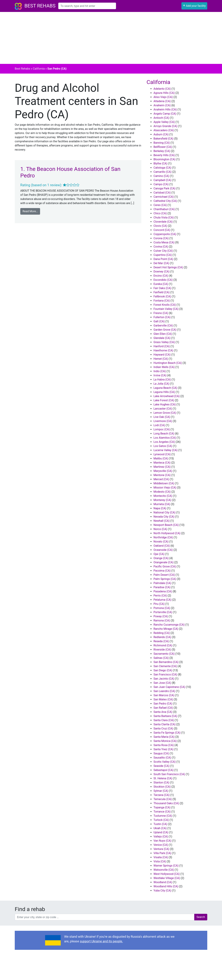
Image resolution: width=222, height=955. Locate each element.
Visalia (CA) (160, 857)
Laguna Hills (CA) (164, 392)
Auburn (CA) (161, 134)
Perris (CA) (160, 595)
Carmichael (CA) (163, 196)
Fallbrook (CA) (162, 296)
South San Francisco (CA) (169, 774)
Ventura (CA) (161, 849)
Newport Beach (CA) (166, 525)
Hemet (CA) (160, 358)
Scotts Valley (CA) (164, 761)
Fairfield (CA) (161, 292)
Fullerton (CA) (161, 317)
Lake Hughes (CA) (164, 404)
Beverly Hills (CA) (164, 155)
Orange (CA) (161, 558)
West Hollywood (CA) (166, 874)
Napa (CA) (159, 508)
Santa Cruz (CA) (163, 728)
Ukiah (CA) (160, 828)
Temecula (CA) (162, 799)
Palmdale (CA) (162, 583)
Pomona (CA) (161, 608)
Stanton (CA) (161, 782)
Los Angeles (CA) (164, 441)
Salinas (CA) (161, 658)
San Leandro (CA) (164, 691)
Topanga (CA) (161, 807)
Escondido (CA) (163, 279)
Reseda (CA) (161, 641)
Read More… (30, 211)
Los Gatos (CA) (162, 446)
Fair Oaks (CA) (162, 288)
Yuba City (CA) (162, 890)
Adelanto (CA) (162, 88)
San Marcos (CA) (163, 695)
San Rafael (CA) (163, 707)
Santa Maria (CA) (164, 736)
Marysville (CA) (162, 471)
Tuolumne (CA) (162, 815)
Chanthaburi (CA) (164, 209)
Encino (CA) (160, 275)
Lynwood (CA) (162, 454)
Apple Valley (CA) (164, 122)
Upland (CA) (160, 832)
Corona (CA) (161, 238)
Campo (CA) (161, 184)
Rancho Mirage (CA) (165, 628)
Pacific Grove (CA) (164, 566)
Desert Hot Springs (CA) (168, 267)
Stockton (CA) (162, 786)
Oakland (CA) (161, 545)
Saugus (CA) (161, 753)
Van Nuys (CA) (162, 840)
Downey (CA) (161, 271)
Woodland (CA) (162, 882)
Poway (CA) (160, 616)
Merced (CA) (161, 479)
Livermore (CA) (162, 421)
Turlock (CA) (161, 820)
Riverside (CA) (162, 649)
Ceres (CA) (160, 205)
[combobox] (87, 6)
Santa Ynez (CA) (163, 749)
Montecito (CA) (162, 495)
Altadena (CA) (162, 101)
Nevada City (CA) (163, 516)
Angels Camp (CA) (164, 113)
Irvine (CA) (159, 375)
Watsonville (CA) (163, 869)
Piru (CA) (159, 604)
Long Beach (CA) (163, 433)
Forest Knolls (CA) (164, 304)
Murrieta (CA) (161, 504)
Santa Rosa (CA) (163, 745)
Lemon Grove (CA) (164, 412)
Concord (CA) (161, 230)
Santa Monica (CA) (165, 741)
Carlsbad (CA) (162, 192)
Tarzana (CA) (161, 795)
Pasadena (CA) (162, 591)
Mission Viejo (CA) (164, 487)
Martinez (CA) (162, 466)
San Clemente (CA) (165, 666)
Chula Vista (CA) (163, 217)
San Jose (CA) (162, 682)
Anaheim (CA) (162, 105)
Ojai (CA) (158, 554)
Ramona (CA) (161, 620)
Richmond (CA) (162, 645)
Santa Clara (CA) (163, 720)
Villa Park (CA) (162, 853)
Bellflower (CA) (162, 147)
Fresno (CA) (160, 313)
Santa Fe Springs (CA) (167, 732)
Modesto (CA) (162, 491)
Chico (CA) (160, 213)
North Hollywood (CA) (166, 533)
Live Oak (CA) (161, 417)
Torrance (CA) (162, 811)
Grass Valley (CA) (164, 342)
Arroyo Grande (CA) (165, 126)
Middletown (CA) (163, 483)
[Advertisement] (111, 38)
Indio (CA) (159, 371)
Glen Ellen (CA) (162, 333)
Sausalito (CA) (162, 757)
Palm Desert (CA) (164, 574)
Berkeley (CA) (161, 151)
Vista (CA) (159, 861)
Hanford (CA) (161, 346)
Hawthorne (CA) (163, 350)
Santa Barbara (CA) (165, 716)
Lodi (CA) (159, 425)
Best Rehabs (40, 6)
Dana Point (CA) (163, 259)
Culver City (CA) (163, 250)
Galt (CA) (159, 321)
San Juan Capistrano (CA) (169, 687)
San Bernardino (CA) (165, 662)
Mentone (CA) (162, 475)
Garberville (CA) (163, 325)
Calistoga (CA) (162, 167)
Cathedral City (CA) (165, 201)
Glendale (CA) (161, 338)
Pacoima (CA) (162, 570)
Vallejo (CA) (160, 836)
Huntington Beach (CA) (167, 363)
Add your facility (194, 5)
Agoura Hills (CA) (164, 93)
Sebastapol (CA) (163, 770)
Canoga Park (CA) (164, 188)
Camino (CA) (161, 176)
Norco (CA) (160, 529)
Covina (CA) (160, 246)
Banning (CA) (161, 142)
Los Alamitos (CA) (164, 437)
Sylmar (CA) (160, 790)
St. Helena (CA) (162, 778)
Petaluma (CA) (162, 599)
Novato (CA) (161, 541)
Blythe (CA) (160, 163)
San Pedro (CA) (162, 703)
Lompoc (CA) (161, 429)
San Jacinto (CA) (163, 678)
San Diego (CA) (162, 670)
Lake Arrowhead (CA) (166, 396)
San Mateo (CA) (163, 699)
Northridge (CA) (163, 537)
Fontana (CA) (161, 300)
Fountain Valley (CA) (165, 309)
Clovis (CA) (160, 225)
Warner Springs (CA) (166, 865)
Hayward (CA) (161, 354)
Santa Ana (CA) (162, 712)
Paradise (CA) (161, 587)
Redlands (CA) (162, 637)
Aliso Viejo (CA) (163, 97)
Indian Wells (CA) (164, 367)
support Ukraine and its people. (101, 941)
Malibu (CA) (160, 458)
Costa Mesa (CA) (163, 242)
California (39, 68)
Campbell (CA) (162, 180)
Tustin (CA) (160, 824)
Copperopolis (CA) (164, 234)
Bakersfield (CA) (163, 138)
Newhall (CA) (161, 520)
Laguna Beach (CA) (165, 387)
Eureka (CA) (160, 284)
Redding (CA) (161, 633)
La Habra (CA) (162, 379)
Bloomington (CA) (164, 159)
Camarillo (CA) (162, 171)
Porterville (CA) (162, 612)
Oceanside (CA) (163, 550)
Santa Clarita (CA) (164, 724)
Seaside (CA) (161, 766)
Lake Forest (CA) (163, 400)
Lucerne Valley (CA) (165, 450)
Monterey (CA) (162, 500)
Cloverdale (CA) (163, 221)
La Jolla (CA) (161, 383)
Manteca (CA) (161, 462)
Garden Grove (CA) (164, 329)
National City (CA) (164, 512)
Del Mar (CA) (161, 263)
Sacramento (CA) (164, 653)
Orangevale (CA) (163, 562)
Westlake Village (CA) (166, 878)
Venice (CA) (160, 844)
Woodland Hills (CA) (165, 886)
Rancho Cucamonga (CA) (169, 624)
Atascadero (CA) (163, 130)
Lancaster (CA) (162, 408)
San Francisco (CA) (165, 674)
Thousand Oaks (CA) (166, 803)
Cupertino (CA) (162, 255)
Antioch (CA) (161, 117)
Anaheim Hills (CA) (165, 109)
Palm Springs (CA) (164, 579)
